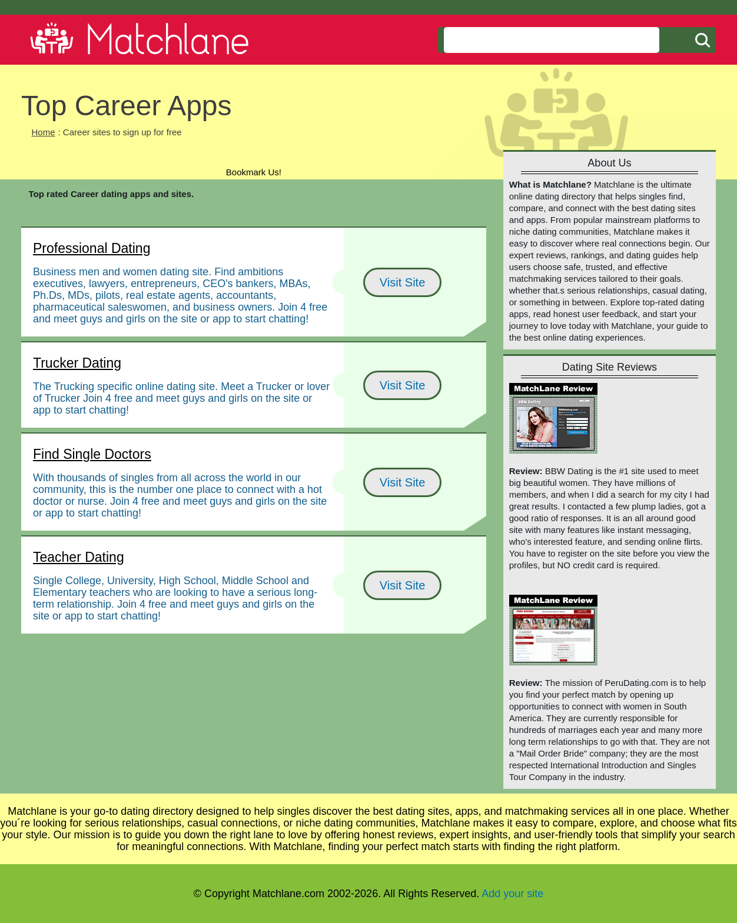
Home (43, 132)
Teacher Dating (78, 557)
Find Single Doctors (92, 454)
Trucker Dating (77, 363)
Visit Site (402, 282)
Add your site (512, 893)
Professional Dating (91, 248)
